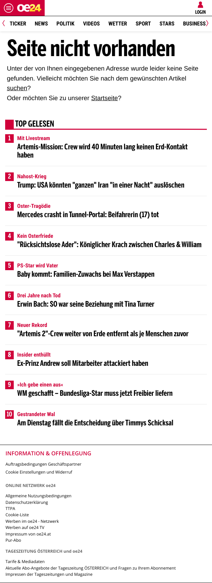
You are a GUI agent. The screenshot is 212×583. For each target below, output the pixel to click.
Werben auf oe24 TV (24, 527)
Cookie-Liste (17, 515)
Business (194, 23)
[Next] (206, 24)
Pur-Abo (13, 540)
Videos (91, 23)
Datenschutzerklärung (26, 502)
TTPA (10, 508)
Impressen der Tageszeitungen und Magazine (48, 574)
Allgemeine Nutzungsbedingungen (38, 496)
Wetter (117, 23)
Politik (65, 23)
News (41, 23)
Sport (143, 23)
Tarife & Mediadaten (25, 561)
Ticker (18, 23)
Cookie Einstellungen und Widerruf (38, 472)
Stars (166, 23)
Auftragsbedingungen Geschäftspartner (43, 464)
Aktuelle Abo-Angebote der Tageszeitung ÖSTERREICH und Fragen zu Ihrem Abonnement (90, 568)
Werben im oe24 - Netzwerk (32, 521)
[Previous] (6, 24)
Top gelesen (34, 124)
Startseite (104, 98)
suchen (17, 88)
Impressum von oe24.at (28, 534)
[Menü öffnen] (8, 7)
